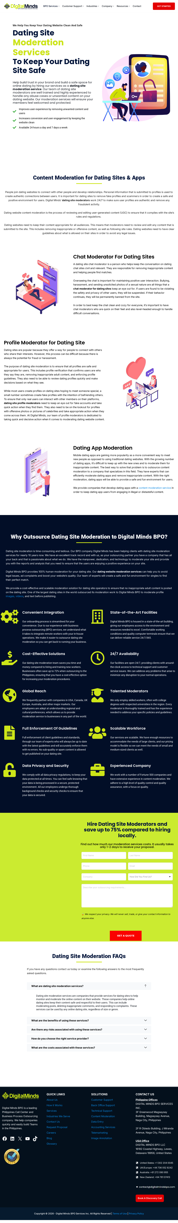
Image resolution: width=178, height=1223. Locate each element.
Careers (51, 1135)
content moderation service (155, 490)
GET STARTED (164, 6)
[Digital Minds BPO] (21, 6)
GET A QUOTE (125, 938)
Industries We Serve (58, 1119)
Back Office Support (103, 1108)
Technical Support (101, 1113)
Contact (137, 6)
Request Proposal (57, 1130)
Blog (49, 1141)
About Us (52, 1102)
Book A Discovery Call (150, 1201)
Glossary (52, 1146)
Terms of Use (120, 1216)
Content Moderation (103, 1119)
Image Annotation (101, 1141)
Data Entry (97, 1124)
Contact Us (53, 1124)
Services (52, 1113)
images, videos (14, 599)
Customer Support (102, 1102)
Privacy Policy (136, 1216)
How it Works (54, 1108)
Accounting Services (103, 1130)
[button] (58, 6)
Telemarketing (99, 1135)
